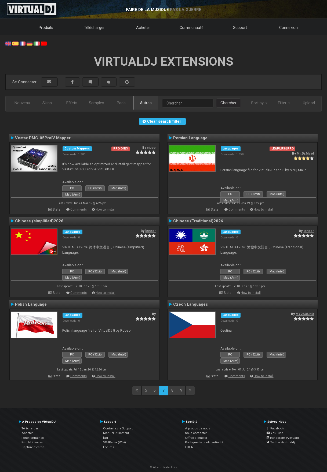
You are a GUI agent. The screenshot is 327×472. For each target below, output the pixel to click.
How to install (105, 209)
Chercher (228, 102)
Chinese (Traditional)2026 (198, 221)
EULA (189, 447)
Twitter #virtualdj (281, 442)
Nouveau (22, 102)
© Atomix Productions (163, 467)
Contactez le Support (118, 428)
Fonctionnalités (32, 438)
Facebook (275, 428)
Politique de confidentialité (204, 442)
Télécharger (94, 27)
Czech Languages (190, 304)
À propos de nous (197, 428)
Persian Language (190, 138)
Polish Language (31, 304)
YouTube (275, 433)
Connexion (288, 27)
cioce (151, 147)
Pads (121, 102)
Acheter (143, 27)
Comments (78, 209)
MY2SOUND (305, 314)
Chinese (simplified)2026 (39, 221)
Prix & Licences (32, 442)
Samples (96, 102)
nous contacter (196, 433)
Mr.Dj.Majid (305, 153)
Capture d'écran (32, 447)
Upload (309, 102)
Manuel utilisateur (116, 433)
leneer (150, 231)
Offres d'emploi (196, 438)
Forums (108, 447)
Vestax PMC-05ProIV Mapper (43, 138)
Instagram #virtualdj (283, 438)
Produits (46, 27)
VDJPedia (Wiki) (114, 442)
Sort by (259, 102)
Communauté (192, 27)
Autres (146, 102)
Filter (284, 102)
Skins (47, 102)
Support (240, 27)
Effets (71, 102)
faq (105, 438)
